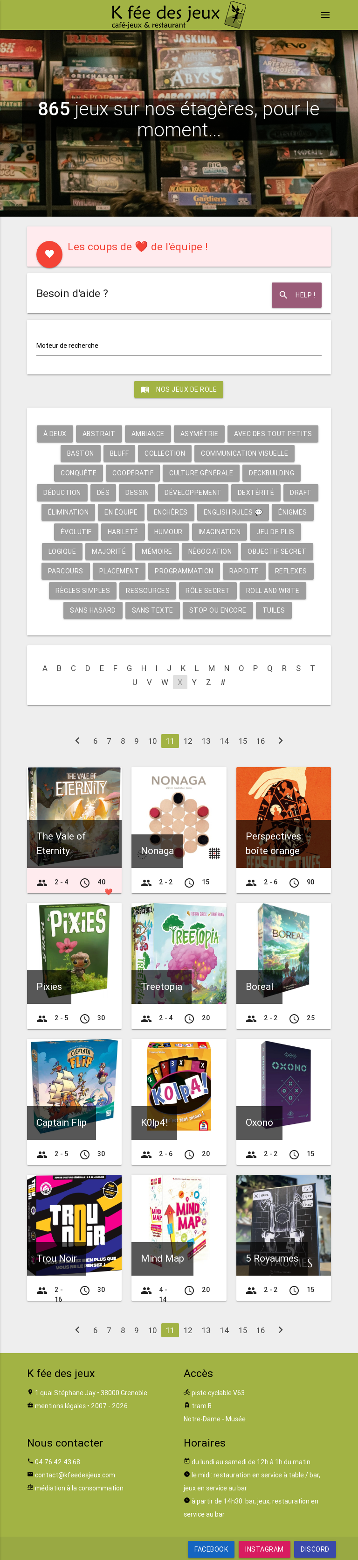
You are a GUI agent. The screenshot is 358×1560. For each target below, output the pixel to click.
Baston (80, 453)
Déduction (62, 492)
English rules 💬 (233, 512)
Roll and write (273, 590)
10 (152, 741)
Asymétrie (199, 434)
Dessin (137, 492)
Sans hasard (93, 610)
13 (206, 741)
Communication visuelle (244, 453)
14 (224, 741)
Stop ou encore (218, 610)
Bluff (119, 453)
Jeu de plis (275, 532)
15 (243, 741)
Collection (165, 453)
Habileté (123, 532)
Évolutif (76, 532)
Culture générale (201, 473)
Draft (301, 492)
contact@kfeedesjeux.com (75, 1475)
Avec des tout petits (273, 434)
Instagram (264, 1549)
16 (260, 741)
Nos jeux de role (179, 389)
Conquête (78, 473)
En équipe (121, 512)
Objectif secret (277, 551)
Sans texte (152, 610)
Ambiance (148, 434)
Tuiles (273, 610)
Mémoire (157, 551)
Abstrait (99, 434)
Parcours (65, 571)
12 (188, 741)
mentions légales (60, 1406)
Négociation (210, 551)
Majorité (109, 551)
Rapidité (244, 571)
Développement (193, 492)
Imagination (220, 532)
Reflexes (291, 571)
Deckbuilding (271, 473)
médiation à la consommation (79, 1488)
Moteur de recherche (67, 345)
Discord (315, 1549)
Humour (168, 532)
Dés (103, 492)
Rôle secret (208, 590)
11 (170, 741)
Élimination (68, 512)
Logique (62, 551)
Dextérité (256, 492)
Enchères (171, 512)
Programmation (184, 571)
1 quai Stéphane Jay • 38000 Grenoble (91, 1393)
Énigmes (292, 512)
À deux (55, 434)
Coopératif (132, 473)
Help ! (296, 295)
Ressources (148, 590)
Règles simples (82, 590)
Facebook (211, 1549)
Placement (119, 571)
